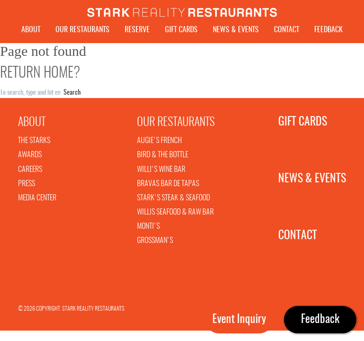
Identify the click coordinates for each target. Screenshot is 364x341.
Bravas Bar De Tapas (168, 186)
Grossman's (155, 243)
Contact (286, 30)
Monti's (148, 229)
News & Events (236, 30)
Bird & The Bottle (162, 157)
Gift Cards (181, 30)
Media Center (37, 200)
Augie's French (159, 143)
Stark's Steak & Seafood (173, 200)
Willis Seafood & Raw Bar (175, 214)
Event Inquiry (239, 319)
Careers (30, 172)
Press (26, 186)
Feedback (328, 30)
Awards (30, 157)
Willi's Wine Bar (161, 172)
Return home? (40, 76)
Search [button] (72, 95)
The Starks (34, 143)
